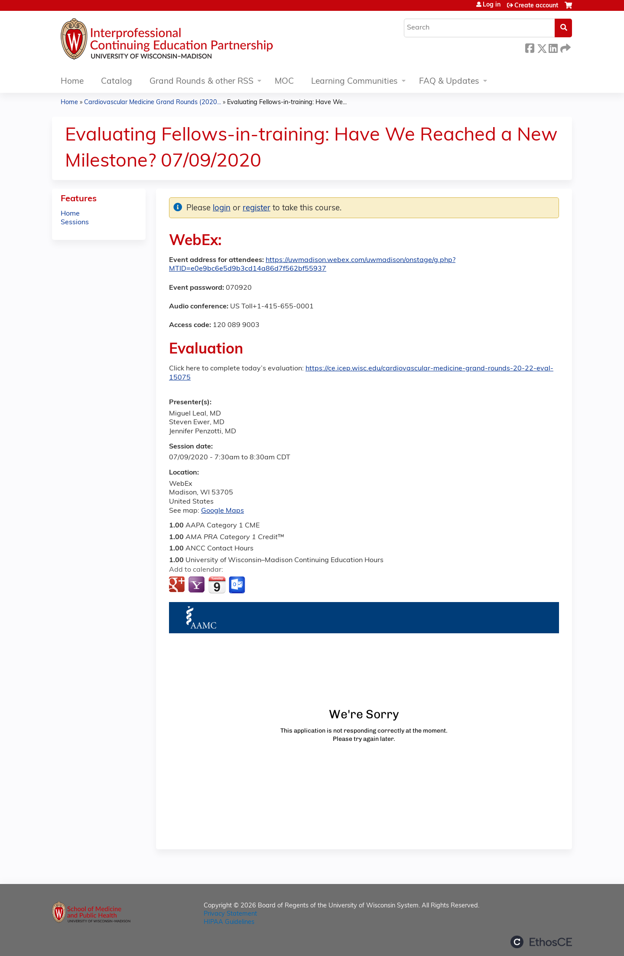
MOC (284, 82)
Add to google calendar (178, 585)
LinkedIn (553, 47)
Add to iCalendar (217, 584)
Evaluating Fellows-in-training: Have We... (287, 102)
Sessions (75, 222)
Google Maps (222, 510)
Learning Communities (354, 82)
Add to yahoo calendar (197, 585)
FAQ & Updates (449, 82)
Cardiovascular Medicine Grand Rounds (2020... (152, 102)
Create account (536, 6)
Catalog (116, 82)
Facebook (529, 47)
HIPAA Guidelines (229, 922)
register (256, 208)
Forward (564, 47)
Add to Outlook (238, 585)
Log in (491, 5)
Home (72, 82)
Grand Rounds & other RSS (202, 82)
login (222, 208)
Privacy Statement (230, 914)
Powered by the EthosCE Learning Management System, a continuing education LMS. (541, 942)
